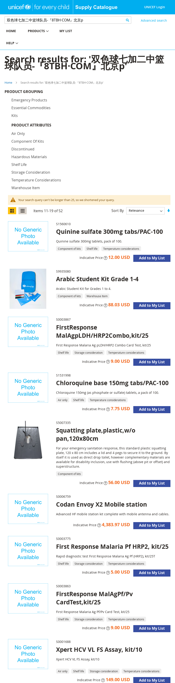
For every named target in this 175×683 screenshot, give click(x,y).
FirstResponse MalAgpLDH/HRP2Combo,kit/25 (102, 268)
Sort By (117, 147)
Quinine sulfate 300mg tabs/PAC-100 (109, 168)
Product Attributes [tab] (31, 126)
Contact (64, 674)
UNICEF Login (154, 7)
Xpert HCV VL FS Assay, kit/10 (99, 586)
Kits (14, 116)
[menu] (44, 38)
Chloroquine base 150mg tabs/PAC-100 (112, 320)
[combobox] (68, 20)
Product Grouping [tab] (30, 92)
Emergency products (29, 101)
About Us (49, 674)
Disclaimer (11, 680)
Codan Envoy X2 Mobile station (101, 441)
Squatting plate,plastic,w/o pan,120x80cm (95, 371)
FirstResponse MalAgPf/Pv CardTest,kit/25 (94, 535)
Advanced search (154, 20)
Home (8, 82)
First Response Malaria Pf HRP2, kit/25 (112, 483)
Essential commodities (31, 108)
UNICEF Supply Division (21, 674)
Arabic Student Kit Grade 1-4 (97, 216)
